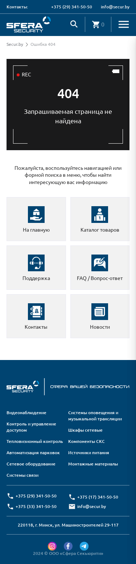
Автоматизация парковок (33, 452)
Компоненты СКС (86, 441)
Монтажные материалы (93, 463)
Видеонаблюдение (26, 412)
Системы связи (22, 475)
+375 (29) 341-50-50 (71, 6)
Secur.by (15, 44)
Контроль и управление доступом (31, 426)
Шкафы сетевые (85, 430)
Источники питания (88, 452)
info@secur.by (115, 6)
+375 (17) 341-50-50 (97, 497)
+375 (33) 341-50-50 (36, 506)
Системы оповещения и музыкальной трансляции (95, 415)
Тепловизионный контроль (35, 441)
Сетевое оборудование (31, 463)
